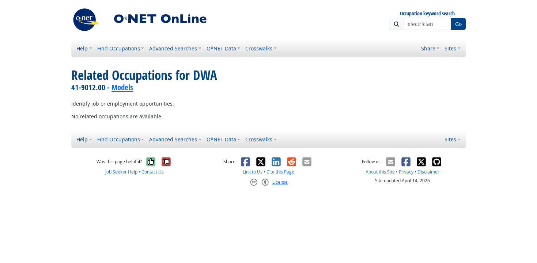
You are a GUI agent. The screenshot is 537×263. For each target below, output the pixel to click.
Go (458, 23)
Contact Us (152, 172)
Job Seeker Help (121, 172)
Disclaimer (428, 172)
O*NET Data (221, 48)
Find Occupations (118, 48)
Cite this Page (280, 172)
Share (428, 48)
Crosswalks (258, 48)
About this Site (380, 172)
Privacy (406, 172)
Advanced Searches (173, 48)
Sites (450, 48)
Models (122, 87)
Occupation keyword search (427, 14)
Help (82, 48)
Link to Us (252, 172)
